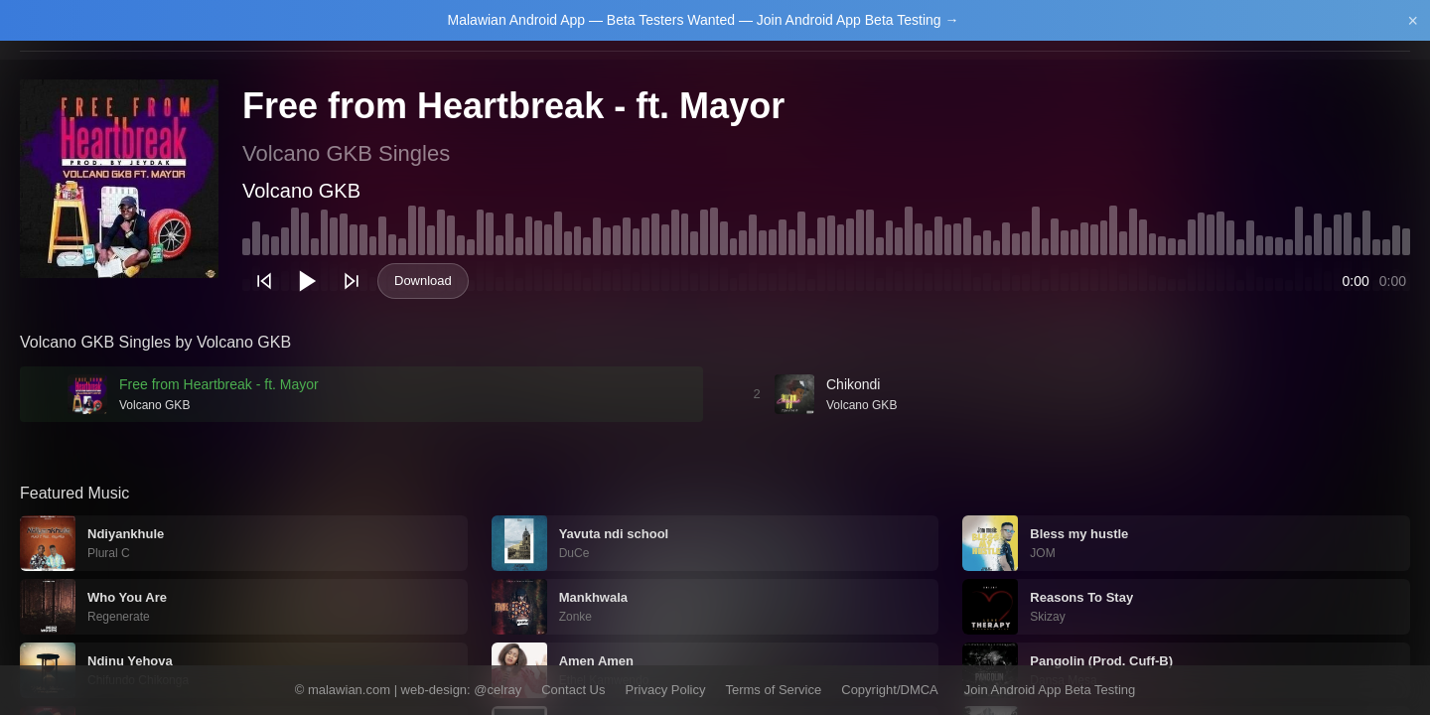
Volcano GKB (301, 191)
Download (423, 280)
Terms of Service (773, 689)
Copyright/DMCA (889, 689)
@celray (497, 689)
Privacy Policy (666, 689)
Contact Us (573, 689)
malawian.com (349, 689)
